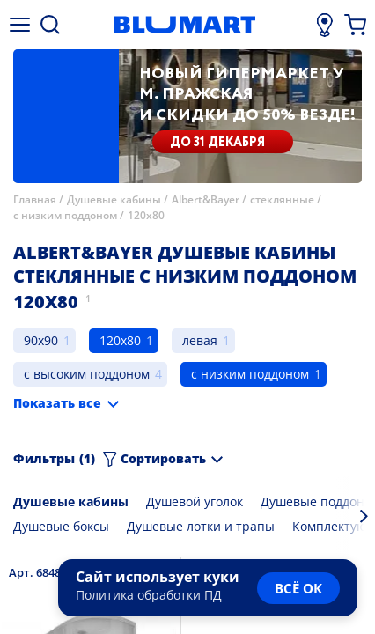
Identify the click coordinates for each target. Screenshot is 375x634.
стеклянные (282, 199)
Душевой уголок (194, 501)
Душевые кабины (114, 199)
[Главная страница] (185, 25)
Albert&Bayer (205, 199)
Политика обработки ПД (149, 594)
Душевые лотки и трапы (201, 526)
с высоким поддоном (87, 373)
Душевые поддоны (317, 501)
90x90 (41, 340)
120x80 (146, 215)
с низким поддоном (65, 215)
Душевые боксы (61, 526)
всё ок (298, 588)
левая (199, 340)
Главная (34, 199)
